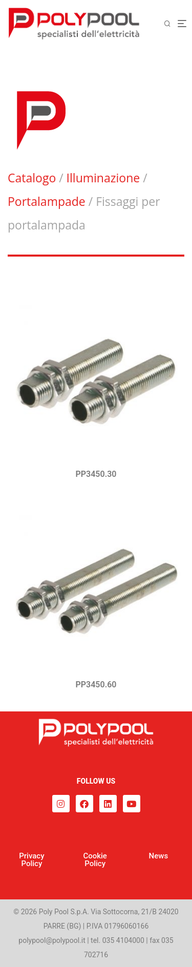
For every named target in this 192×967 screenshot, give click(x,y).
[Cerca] (170, 24)
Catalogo (32, 178)
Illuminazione (103, 178)
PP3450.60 (96, 684)
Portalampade (47, 201)
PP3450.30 (96, 474)
